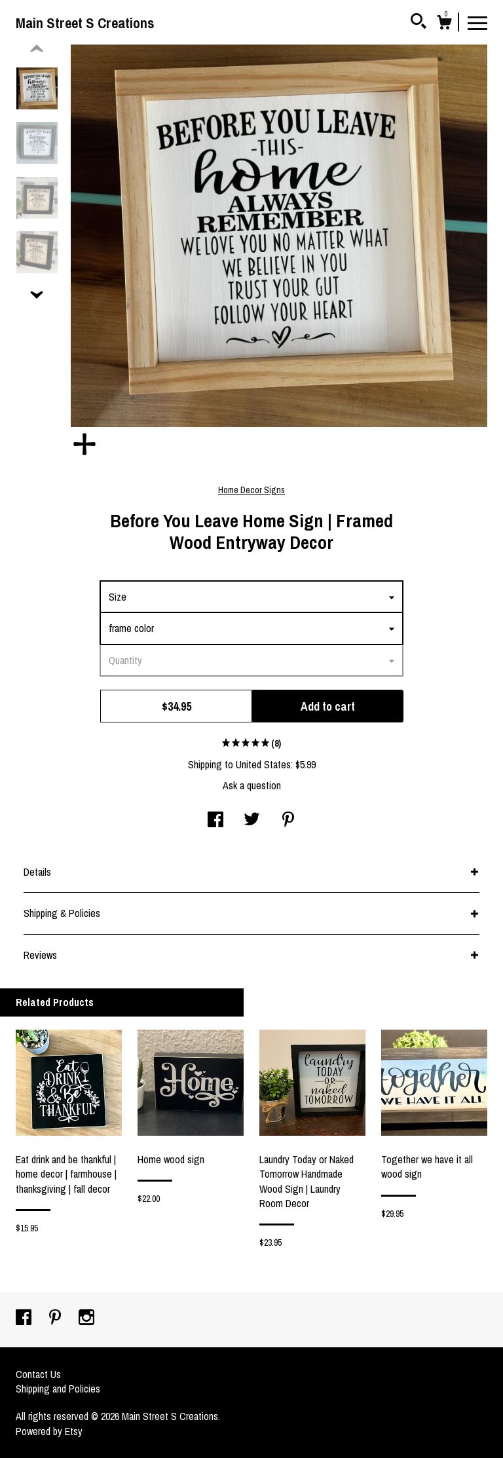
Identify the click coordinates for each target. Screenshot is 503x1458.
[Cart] (444, 24)
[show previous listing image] (36, 49)
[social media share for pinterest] (288, 820)
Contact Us (38, 1374)
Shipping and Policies (58, 1388)
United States (263, 764)
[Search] (418, 23)
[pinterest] (56, 1318)
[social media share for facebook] (215, 820)
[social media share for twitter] (251, 820)
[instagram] (86, 1318)
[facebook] (25, 1318)
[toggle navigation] (477, 22)
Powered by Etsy (49, 1431)
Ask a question (252, 785)
